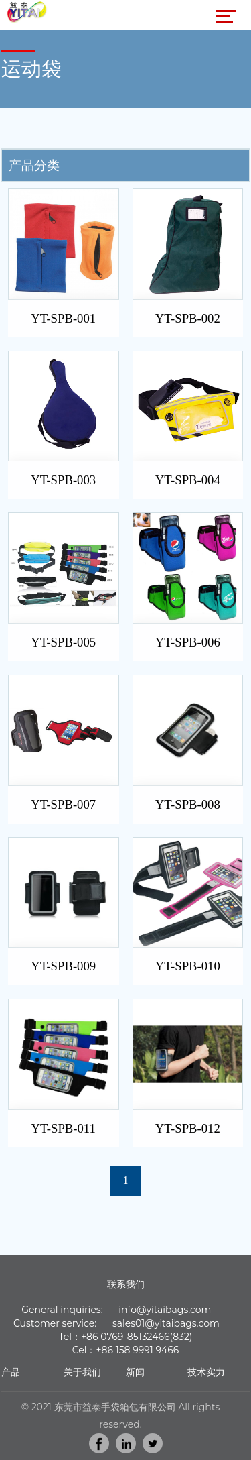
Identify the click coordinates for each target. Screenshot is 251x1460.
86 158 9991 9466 (140, 1350)
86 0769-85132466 (127, 1337)
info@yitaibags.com (164, 1310)
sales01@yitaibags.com (166, 1323)
